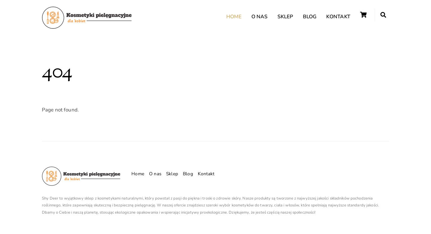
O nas (259, 16)
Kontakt (338, 16)
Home (234, 16)
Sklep (285, 16)
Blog (310, 16)
